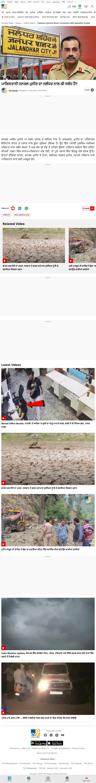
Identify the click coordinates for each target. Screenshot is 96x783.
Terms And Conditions (47, 753)
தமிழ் (48, 2)
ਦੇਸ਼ (27, 12)
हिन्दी (3, 2)
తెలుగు (22, 2)
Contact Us (14, 748)
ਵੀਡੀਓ (76, 12)
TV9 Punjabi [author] (13, 90)
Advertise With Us (40, 748)
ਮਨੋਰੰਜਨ (48, 12)
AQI (74, 6)
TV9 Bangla (63, 763)
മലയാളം (56, 2)
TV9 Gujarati (76, 763)
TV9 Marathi (25, 763)
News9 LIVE (52, 768)
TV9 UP (42, 768)
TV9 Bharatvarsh (10, 763)
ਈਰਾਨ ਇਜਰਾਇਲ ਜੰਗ (80, 17)
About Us (26, 748)
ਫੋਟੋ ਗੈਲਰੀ (57, 12)
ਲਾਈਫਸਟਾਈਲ (86, 12)
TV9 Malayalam (30, 768)
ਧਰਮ (69, 12)
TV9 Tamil (88, 763)
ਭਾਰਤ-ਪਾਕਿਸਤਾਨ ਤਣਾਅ (21, 215)
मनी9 (63, 2)
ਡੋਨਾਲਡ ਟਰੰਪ (65, 17)
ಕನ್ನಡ (16, 2)
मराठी (29, 2)
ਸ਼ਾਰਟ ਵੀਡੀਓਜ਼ (18, 12)
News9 (10, 2)
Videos (18, 23)
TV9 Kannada (50, 763)
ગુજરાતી (36, 2)
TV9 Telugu (37, 763)
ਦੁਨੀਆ (32, 12)
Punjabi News (7, 23)
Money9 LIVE (66, 768)
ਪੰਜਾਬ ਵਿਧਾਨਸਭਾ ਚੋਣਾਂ (50, 17)
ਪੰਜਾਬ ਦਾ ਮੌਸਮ (9, 17)
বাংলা (42, 2)
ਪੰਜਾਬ (8, 12)
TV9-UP (70, 2)
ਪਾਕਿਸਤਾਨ (6, 215)
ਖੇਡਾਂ (64, 12)
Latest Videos (30, 23)
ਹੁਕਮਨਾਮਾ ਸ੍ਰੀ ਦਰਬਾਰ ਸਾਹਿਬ (28, 17)
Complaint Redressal (60, 748)
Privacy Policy (78, 748)
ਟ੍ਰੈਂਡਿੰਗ (40, 12)
